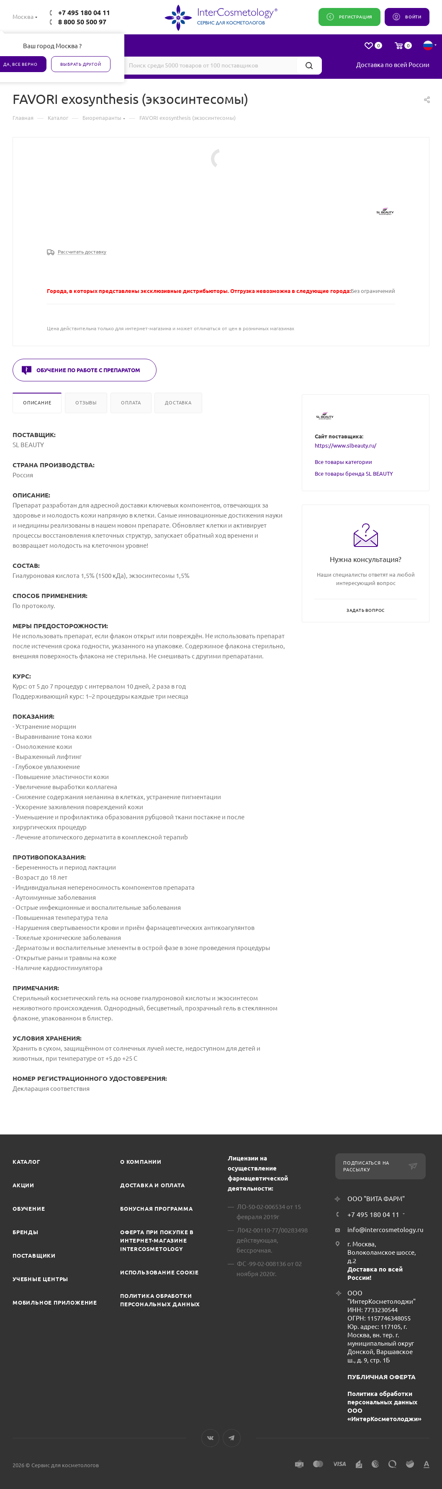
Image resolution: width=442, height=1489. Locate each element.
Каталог (27, 1162)
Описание (37, 402)
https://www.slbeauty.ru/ (345, 445)
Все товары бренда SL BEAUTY (354, 473)
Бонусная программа (156, 1209)
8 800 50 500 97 (82, 22)
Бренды (26, 1232)
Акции (23, 1185)
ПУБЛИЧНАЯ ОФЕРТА (381, 1376)
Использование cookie (159, 1272)
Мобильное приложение (55, 1302)
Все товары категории (343, 462)
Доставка (178, 402)
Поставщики (34, 1256)
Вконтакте (210, 1438)
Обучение (29, 1209)
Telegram (232, 1438)
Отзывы (86, 402)
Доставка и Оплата (152, 1185)
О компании (141, 1162)
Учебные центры (40, 1279)
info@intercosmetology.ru (385, 1229)
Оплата (131, 402)
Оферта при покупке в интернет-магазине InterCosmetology (157, 1240)
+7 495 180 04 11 (84, 12)
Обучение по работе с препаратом (88, 370)
